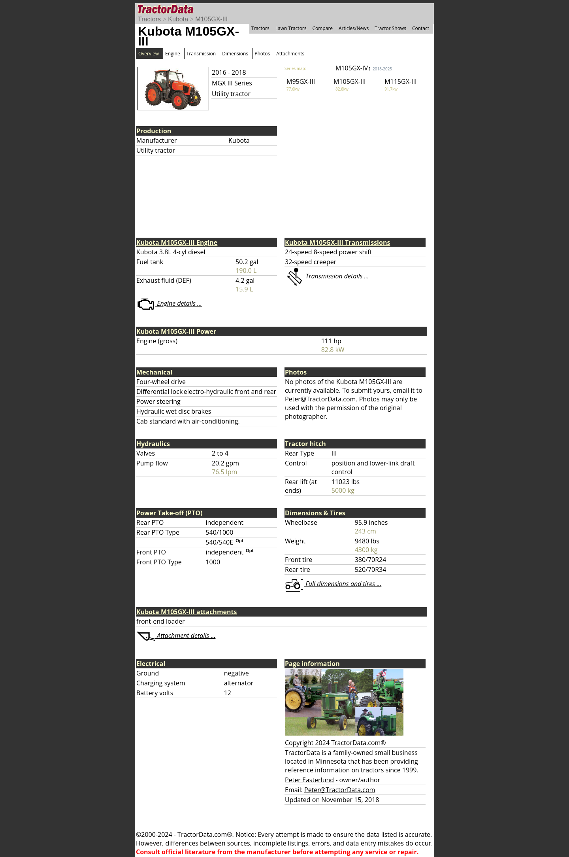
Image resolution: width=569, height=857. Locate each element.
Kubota (178, 19)
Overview (148, 53)
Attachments (290, 53)
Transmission (201, 53)
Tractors (149, 19)
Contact (420, 28)
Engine (172, 53)
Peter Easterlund (309, 780)
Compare (322, 28)
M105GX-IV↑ (363, 68)
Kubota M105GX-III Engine (176, 242)
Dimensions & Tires (315, 513)
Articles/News (354, 28)
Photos (262, 53)
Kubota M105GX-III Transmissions (337, 242)
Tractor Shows (390, 28)
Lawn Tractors (291, 28)
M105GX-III (211, 19)
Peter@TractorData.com (320, 399)
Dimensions (235, 53)
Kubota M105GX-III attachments (186, 611)
